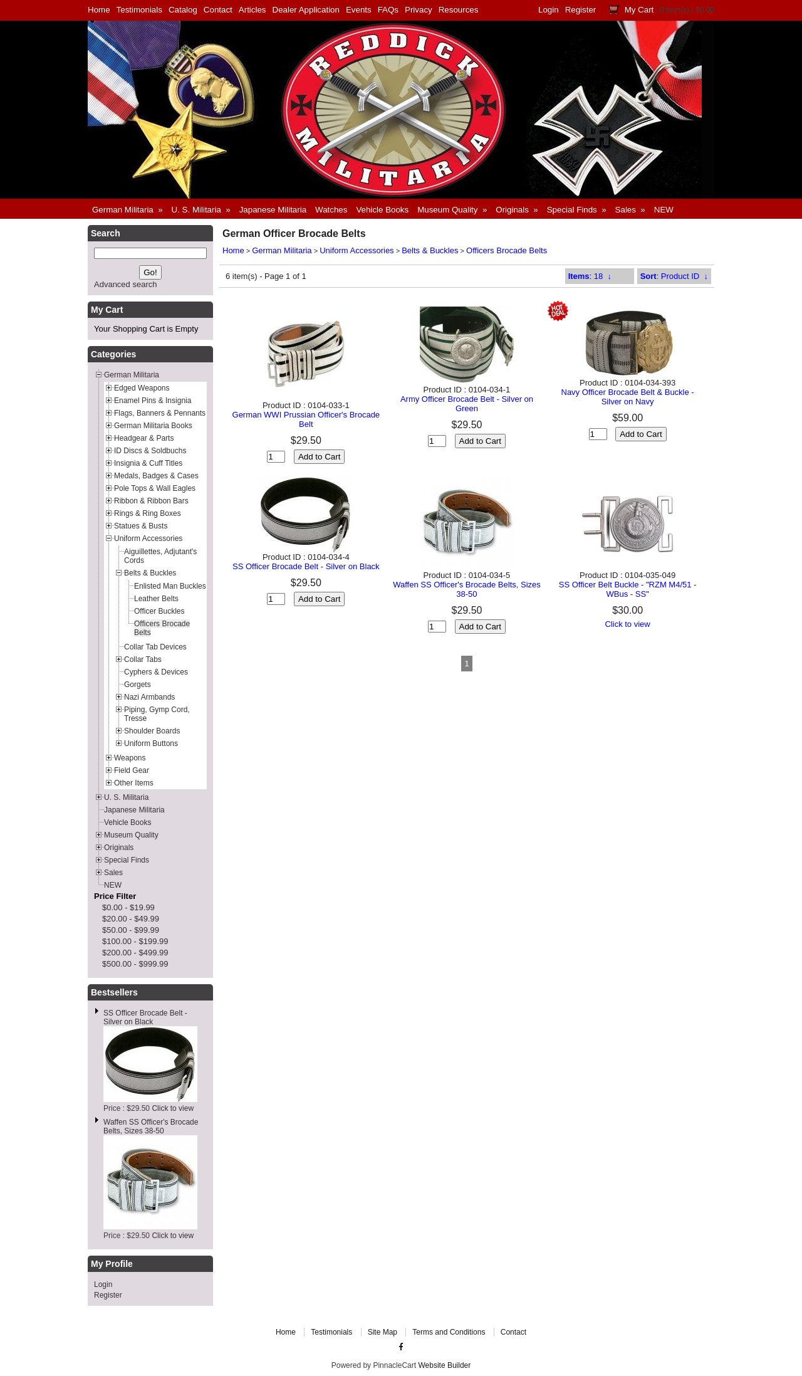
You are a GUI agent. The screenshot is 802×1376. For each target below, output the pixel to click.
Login (548, 9)
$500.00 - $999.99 (135, 964)
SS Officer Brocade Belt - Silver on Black (145, 1017)
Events (359, 9)
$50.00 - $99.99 (130, 930)
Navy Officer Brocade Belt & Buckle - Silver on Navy (627, 396)
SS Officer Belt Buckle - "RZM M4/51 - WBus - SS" (628, 589)
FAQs (388, 9)
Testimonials (139, 9)
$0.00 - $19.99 (128, 907)
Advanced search (125, 284)
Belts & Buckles (430, 250)
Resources (459, 9)
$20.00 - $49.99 (130, 918)
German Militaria (281, 250)
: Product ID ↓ (674, 276)
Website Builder (444, 1365)
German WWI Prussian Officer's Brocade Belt (306, 419)
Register (580, 9)
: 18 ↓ (590, 276)
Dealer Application (306, 9)
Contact (218, 9)
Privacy (418, 9)
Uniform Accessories (356, 250)
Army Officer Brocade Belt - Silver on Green (466, 403)
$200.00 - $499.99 (135, 952)
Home (99, 9)
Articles (252, 9)
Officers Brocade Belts (506, 250)
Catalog (183, 9)
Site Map (382, 1332)
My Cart (639, 9)
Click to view (173, 1108)
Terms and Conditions (448, 1332)
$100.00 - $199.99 (135, 941)
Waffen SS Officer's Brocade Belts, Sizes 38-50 (150, 1126)
